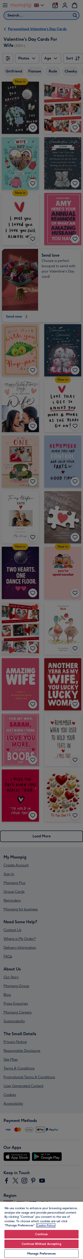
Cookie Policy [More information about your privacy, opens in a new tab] (46, 1225)
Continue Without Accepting (41, 1244)
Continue (41, 1234)
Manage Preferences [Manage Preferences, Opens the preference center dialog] (41, 1253)
